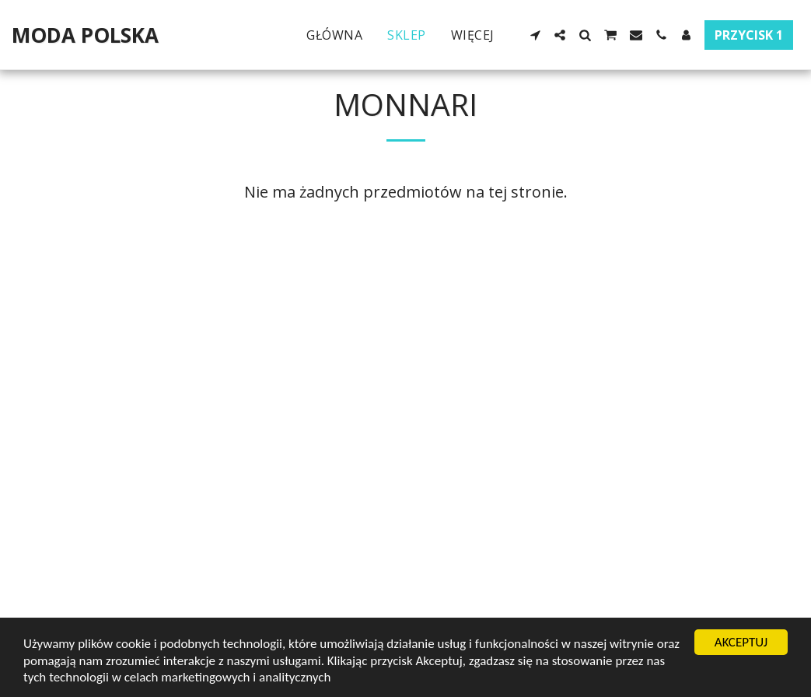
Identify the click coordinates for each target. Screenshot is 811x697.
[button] (535, 35)
